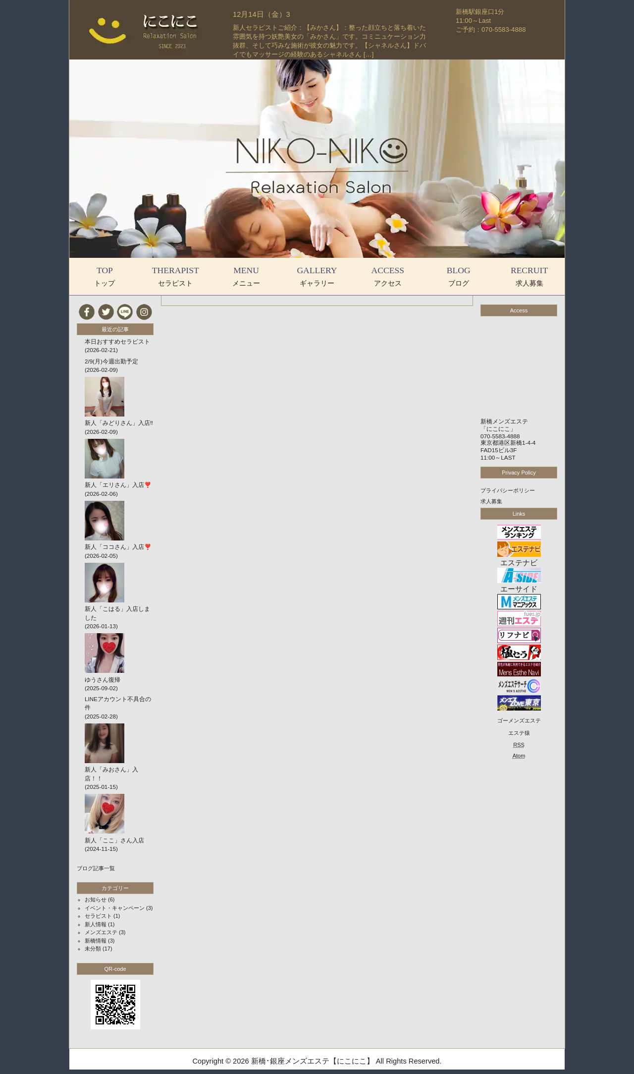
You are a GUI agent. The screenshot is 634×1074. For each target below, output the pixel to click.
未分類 (93, 949)
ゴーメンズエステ (519, 720)
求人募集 (491, 501)
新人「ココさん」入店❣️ (118, 547)
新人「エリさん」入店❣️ (118, 485)
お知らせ (95, 899)
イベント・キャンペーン (115, 908)
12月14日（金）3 (261, 14)
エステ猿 (519, 733)
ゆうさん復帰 (102, 680)
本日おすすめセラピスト (117, 342)
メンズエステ (101, 932)
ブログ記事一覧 (96, 868)
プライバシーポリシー (507, 490)
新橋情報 (95, 941)
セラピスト (98, 916)
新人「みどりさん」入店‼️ (119, 423)
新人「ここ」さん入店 (114, 840)
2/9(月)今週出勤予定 (111, 361)
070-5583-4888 (500, 436)
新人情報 (95, 924)
